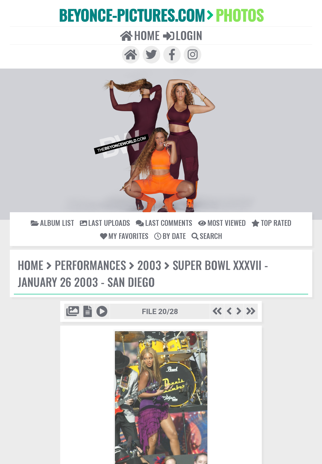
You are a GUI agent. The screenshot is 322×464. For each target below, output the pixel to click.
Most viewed (220, 220)
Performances (89, 262)
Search (206, 233)
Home (140, 34)
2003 (147, 262)
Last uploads (106, 220)
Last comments (163, 220)
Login (182, 34)
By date (169, 233)
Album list (55, 220)
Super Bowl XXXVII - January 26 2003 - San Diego (140, 270)
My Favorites (124, 233)
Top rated (268, 220)
